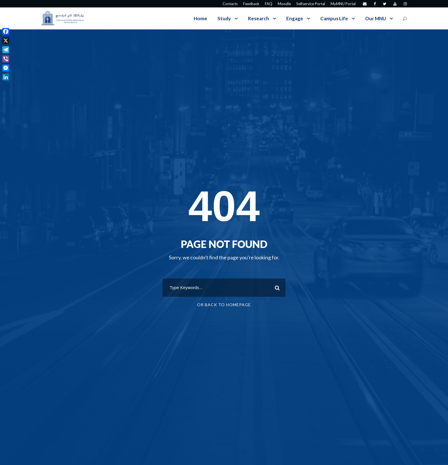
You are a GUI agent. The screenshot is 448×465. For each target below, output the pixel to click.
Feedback (251, 3)
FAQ (268, 3)
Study (224, 18)
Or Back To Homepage (224, 304)
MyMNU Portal (343, 3)
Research (258, 18)
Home (200, 18)
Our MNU (375, 18)
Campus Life (334, 18)
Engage (294, 18)
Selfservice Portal (310, 3)
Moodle (284, 3)
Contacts (230, 3)
